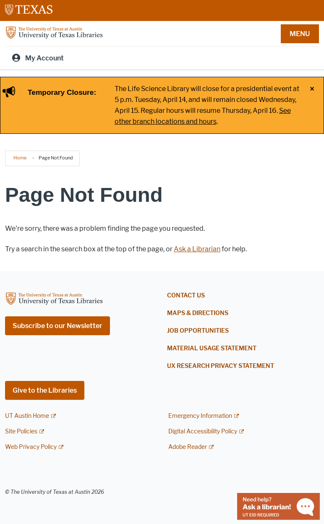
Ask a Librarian (197, 249)
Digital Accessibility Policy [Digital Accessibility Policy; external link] (202, 431)
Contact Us (186, 295)
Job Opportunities (198, 330)
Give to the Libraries (45, 390)
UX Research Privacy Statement (220, 366)
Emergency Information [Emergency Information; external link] (200, 416)
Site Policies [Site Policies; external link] (21, 431)
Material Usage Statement (211, 348)
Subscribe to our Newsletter (57, 326)
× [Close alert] (312, 89)
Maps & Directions (197, 313)
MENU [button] (300, 34)
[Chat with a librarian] (278, 506)
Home (19, 158)
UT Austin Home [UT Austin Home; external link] (27, 416)
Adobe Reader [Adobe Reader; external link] (187, 447)
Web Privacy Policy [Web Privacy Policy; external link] (31, 447)
